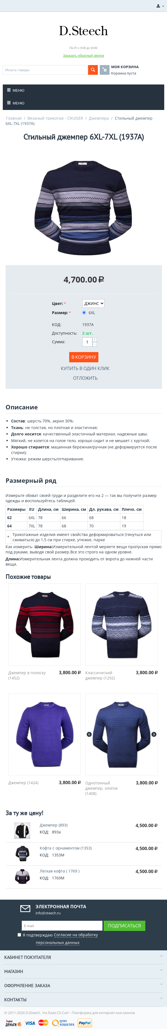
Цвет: (57, 303)
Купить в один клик (85, 368)
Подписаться (124, 926)
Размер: (60, 312)
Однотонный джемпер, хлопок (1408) (101, 788)
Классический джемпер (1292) (100, 675)
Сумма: (58, 341)
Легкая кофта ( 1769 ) (59, 871)
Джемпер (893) (54, 825)
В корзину (83, 357)
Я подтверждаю (58, 938)
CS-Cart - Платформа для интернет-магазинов (96, 1012)
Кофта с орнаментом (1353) (66, 848)
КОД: (56, 324)
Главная (14, 118)
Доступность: (64, 333)
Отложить (85, 378)
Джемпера (99, 118)
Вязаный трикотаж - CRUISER (55, 118)
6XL (89, 312)
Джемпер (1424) (23, 782)
